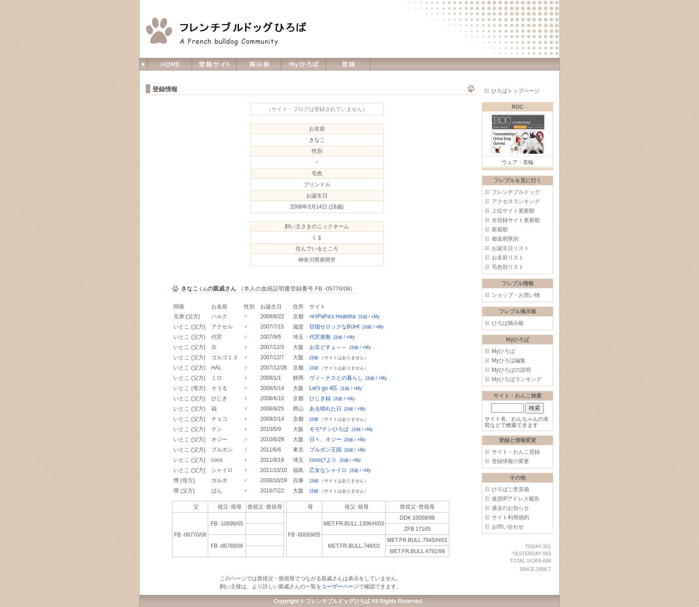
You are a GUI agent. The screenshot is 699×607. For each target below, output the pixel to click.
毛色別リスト (508, 267)
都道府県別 (505, 239)
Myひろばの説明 (511, 370)
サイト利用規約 (510, 517)
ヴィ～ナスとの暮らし (336, 378)
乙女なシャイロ (328, 470)
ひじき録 (320, 398)
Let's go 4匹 (323, 388)
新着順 (500, 229)
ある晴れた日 (325, 409)
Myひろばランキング (517, 379)
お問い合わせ (508, 527)
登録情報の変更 (510, 461)
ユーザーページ (340, 586)
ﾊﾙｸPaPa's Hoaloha (332, 316)
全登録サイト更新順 (516, 220)
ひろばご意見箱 (510, 489)
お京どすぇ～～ (328, 347)
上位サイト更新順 (513, 211)
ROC (518, 107)
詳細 (362, 316)
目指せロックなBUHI (334, 327)
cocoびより (323, 460)
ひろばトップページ (515, 91)
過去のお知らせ (510, 508)
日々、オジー (325, 439)
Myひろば (503, 351)
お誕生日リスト (510, 248)
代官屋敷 (320, 337)
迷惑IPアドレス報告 (515, 499)
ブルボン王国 (325, 450)
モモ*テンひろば (329, 429)
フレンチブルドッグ (516, 192)
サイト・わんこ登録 (516, 452)
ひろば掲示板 (508, 323)
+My (375, 316)
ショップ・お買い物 (516, 295)
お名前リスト (508, 257)
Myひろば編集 (509, 360)
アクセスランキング (516, 201)
